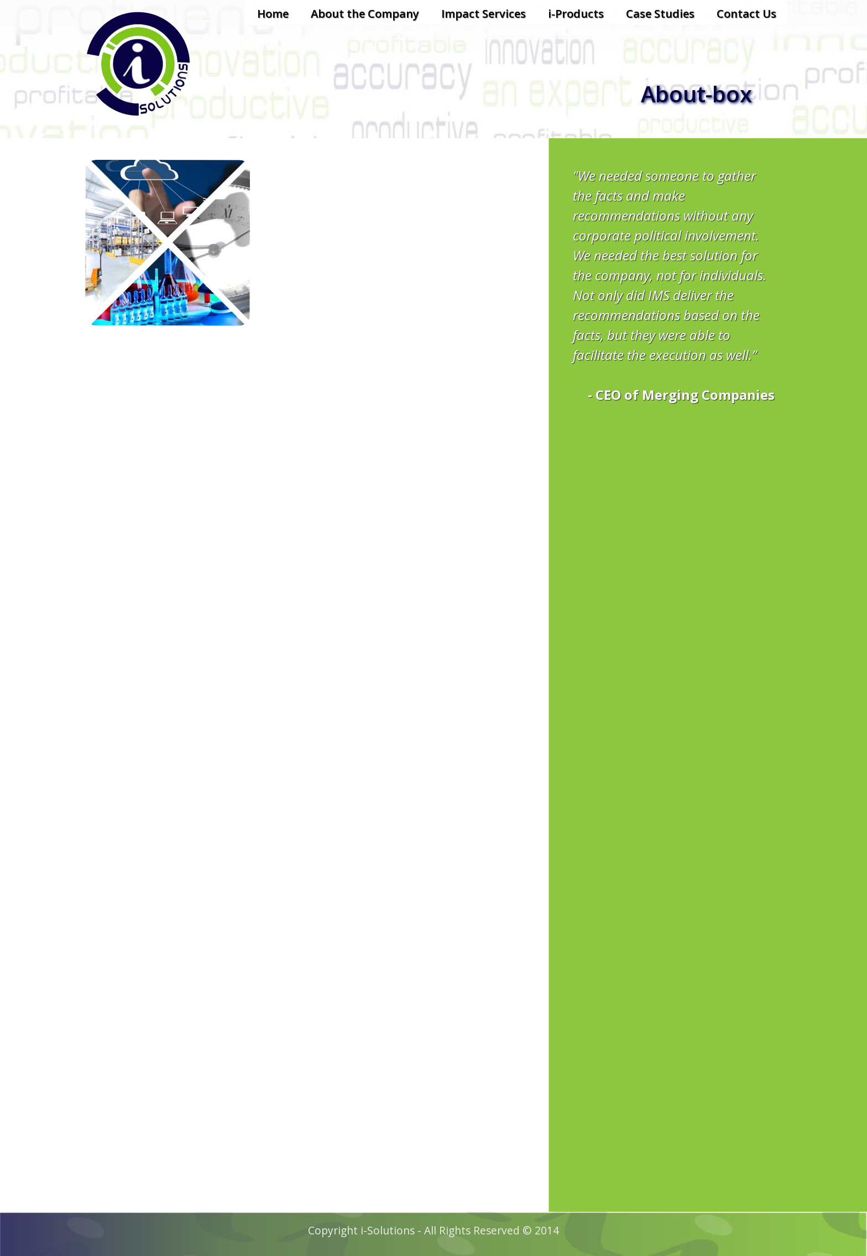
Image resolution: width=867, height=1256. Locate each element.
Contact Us (746, 13)
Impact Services (483, 13)
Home (273, 13)
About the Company (365, 13)
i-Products (576, 13)
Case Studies (660, 13)
